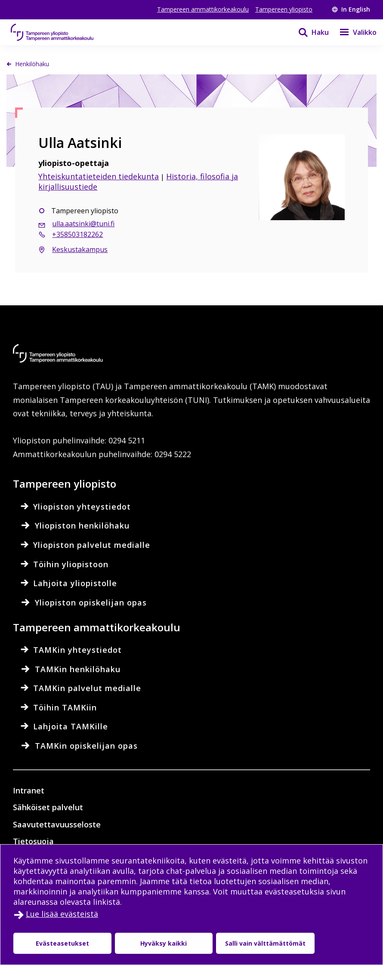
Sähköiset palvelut (48, 807)
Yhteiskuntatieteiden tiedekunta (98, 176)
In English (351, 9)
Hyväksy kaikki (163, 943)
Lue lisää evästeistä (62, 914)
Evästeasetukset (62, 943)
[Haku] (308, 32)
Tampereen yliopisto (283, 9)
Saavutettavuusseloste (57, 824)
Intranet (28, 790)
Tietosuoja (33, 841)
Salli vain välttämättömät (265, 943)
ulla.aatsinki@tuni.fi (83, 223)
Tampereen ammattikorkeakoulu (203, 9)
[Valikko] (353, 32)
